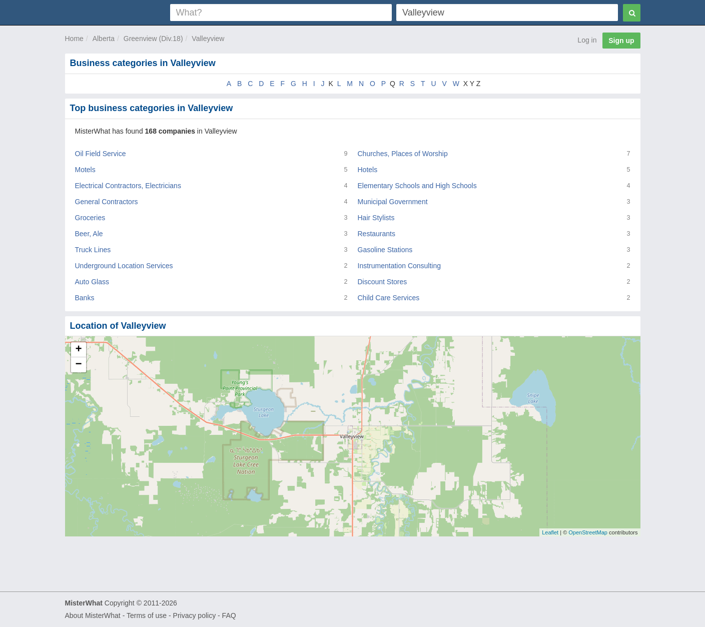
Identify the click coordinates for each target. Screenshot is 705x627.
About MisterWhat (93, 615)
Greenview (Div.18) (153, 39)
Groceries (90, 218)
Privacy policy (194, 615)
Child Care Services (389, 298)
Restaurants (376, 234)
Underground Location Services (124, 266)
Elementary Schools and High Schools (417, 186)
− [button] (78, 364)
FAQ (229, 615)
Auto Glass (92, 282)
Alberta (104, 39)
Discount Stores (382, 282)
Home (74, 39)
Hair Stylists (376, 218)
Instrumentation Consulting (399, 266)
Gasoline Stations (385, 250)
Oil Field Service (100, 154)
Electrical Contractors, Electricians (128, 186)
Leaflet (550, 532)
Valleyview (208, 39)
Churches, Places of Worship (403, 154)
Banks (85, 298)
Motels (85, 170)
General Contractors (106, 202)
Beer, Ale (89, 234)
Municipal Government (393, 202)
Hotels (368, 170)
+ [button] (78, 349)
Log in (586, 40)
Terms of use (147, 615)
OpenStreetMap (587, 532)
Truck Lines (93, 250)
